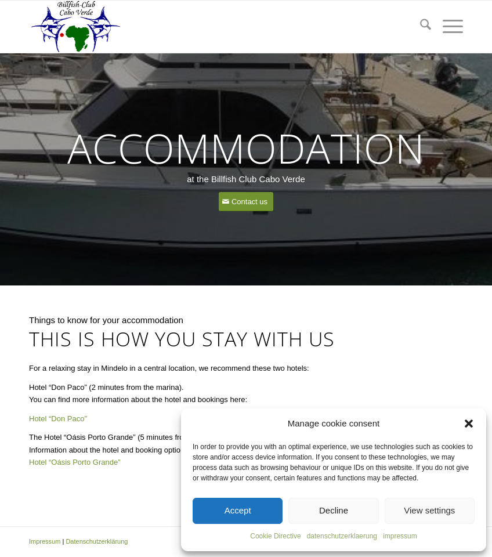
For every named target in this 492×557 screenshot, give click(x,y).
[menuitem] (419, 27)
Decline (333, 510)
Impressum (44, 541)
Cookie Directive (275, 536)
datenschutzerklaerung (342, 536)
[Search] (419, 27)
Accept (238, 510)
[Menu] (447, 27)
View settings (429, 510)
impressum (400, 536)
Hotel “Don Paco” (58, 418)
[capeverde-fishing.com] (75, 27)
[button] (469, 423)
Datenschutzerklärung (97, 541)
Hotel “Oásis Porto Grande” (75, 462)
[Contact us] (246, 201)
